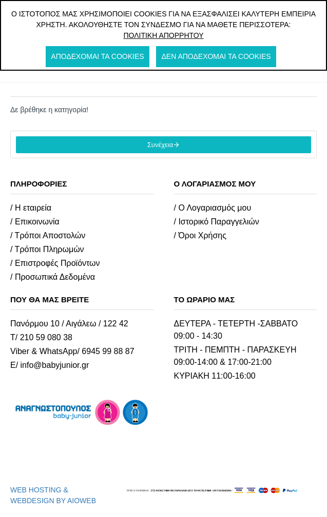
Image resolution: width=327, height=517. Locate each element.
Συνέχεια (160, 145)
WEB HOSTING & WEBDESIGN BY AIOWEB (53, 495)
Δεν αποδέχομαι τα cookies (216, 56)
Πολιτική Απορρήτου (163, 35)
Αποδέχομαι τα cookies (97, 56)
